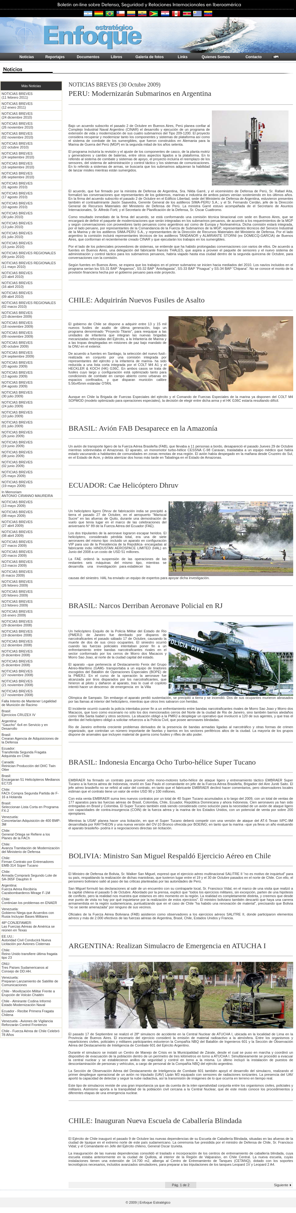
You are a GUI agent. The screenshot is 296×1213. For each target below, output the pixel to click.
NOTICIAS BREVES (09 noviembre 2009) (17, 334)
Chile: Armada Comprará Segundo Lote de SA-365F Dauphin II (29, 875)
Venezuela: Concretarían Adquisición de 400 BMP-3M (31, 820)
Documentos (88, 57)
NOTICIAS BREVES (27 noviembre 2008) (17, 673)
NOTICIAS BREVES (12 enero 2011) (17, 105)
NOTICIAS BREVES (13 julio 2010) (17, 225)
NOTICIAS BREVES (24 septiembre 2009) (18, 354)
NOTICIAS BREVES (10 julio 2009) (17, 414)
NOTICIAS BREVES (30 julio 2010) (17, 215)
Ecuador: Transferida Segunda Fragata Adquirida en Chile (24, 752)
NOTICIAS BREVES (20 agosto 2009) (17, 364)
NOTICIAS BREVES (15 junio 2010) (17, 245)
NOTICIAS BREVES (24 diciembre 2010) (17, 115)
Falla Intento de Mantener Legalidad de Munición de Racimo (29, 703)
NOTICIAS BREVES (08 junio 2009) (17, 454)
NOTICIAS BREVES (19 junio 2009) (17, 444)
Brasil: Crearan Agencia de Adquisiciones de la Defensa (30, 738)
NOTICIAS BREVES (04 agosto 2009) (17, 384)
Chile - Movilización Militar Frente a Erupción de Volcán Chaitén (28, 993)
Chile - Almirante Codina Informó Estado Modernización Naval (26, 1003)
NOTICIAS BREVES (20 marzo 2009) (17, 553)
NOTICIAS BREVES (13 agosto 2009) (17, 374)
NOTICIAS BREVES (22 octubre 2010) (17, 145)
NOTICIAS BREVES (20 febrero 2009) (17, 593)
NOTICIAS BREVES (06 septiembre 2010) (18, 175)
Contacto (254, 57)
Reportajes (55, 57)
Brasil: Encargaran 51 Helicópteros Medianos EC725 (31, 779)
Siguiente (281, 1185)
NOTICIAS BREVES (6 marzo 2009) (17, 573)
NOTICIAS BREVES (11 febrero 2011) (17, 95)
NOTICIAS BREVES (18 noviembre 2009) (17, 324)
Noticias (26, 57)
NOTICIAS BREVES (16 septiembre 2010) (18, 165)
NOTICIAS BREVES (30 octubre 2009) (17, 344)
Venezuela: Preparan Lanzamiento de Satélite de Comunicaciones (30, 981)
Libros (116, 57)
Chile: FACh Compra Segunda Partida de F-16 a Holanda (30, 793)
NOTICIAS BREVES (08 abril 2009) (17, 533)
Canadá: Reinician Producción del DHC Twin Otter (28, 765)
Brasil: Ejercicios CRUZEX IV (19, 713)
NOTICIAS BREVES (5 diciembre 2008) (17, 663)
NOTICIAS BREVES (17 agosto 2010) (17, 195)
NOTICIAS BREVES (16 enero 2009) (17, 613)
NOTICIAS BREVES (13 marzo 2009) (17, 563)
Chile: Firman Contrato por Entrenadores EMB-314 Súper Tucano (28, 861)
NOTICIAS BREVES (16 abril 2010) (17, 284)
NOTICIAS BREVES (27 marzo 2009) (17, 543)
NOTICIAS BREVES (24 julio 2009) (17, 404)
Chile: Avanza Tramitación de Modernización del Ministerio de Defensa (31, 848)
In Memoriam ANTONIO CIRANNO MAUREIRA (27, 494)
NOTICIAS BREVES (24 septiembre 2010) (18, 155)
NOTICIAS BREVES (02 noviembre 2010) (17, 135)
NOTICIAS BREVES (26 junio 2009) (17, 434)
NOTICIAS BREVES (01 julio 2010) (17, 235)
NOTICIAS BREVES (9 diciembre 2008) (17, 653)
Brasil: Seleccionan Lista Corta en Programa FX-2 (30, 807)
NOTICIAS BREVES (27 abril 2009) (17, 523)
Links (183, 57)
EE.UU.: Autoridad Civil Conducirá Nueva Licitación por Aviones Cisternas (26, 940)
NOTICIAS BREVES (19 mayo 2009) (17, 484)
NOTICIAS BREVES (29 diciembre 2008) (17, 623)
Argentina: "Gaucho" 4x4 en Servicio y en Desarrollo (25, 724)
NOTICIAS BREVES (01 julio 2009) (17, 424)
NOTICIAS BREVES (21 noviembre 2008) (17, 683)
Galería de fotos (150, 57)
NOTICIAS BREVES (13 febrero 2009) (17, 603)
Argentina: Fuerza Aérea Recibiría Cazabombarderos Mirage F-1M (26, 889)
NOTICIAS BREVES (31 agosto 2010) (17, 185)
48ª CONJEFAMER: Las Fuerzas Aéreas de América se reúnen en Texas (28, 926)
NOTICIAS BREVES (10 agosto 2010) (17, 205)
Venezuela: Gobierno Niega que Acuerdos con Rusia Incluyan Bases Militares (28, 912)
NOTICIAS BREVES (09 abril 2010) (17, 294)
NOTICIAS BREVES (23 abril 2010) (17, 275)
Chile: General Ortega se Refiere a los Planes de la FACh (26, 834)
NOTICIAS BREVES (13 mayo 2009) (17, 504)
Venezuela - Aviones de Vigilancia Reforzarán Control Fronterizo (27, 1023)
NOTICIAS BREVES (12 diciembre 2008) (17, 643)
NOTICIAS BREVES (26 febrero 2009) (17, 583)
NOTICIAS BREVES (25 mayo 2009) (17, 474)
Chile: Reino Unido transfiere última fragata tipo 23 (29, 953)
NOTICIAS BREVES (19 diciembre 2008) (17, 633)
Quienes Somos (216, 57)
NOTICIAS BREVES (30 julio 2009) (17, 394)
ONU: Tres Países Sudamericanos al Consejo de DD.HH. (25, 967)
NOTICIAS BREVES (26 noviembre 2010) (17, 125)
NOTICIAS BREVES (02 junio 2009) (17, 464)
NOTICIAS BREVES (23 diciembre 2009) (17, 314)
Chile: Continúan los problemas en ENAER (29, 901)
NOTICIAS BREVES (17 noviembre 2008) (17, 693)
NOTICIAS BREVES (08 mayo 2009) (17, 514)
